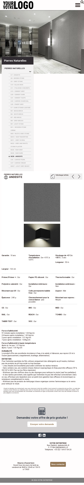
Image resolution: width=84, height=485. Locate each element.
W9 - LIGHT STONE (17, 124)
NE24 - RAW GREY (17, 150)
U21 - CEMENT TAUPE (18, 98)
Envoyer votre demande (42, 424)
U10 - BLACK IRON (17, 85)
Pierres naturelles (15, 68)
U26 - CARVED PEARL (18, 159)
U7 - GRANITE (15, 75)
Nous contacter (58, 464)
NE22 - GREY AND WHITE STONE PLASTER (19, 145)
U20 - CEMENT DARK (18, 94)
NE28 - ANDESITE (16, 156)
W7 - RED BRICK (16, 117)
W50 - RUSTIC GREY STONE (20, 133)
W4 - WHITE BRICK (17, 114)
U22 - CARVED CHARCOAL (20, 101)
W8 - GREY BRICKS (17, 121)
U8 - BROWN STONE (17, 78)
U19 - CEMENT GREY (18, 91)
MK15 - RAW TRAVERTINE (19, 137)
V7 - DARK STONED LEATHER (20, 107)
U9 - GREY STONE (17, 81)
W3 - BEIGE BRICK (17, 111)
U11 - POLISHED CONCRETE (20, 88)
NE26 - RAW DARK (17, 153)
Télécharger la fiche (61, 175)
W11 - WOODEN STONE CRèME (18, 128)
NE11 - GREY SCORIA (18, 140)
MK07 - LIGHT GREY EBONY (20, 166)
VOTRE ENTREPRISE (18, 5)
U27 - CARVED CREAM (18, 163)
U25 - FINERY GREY (17, 104)
